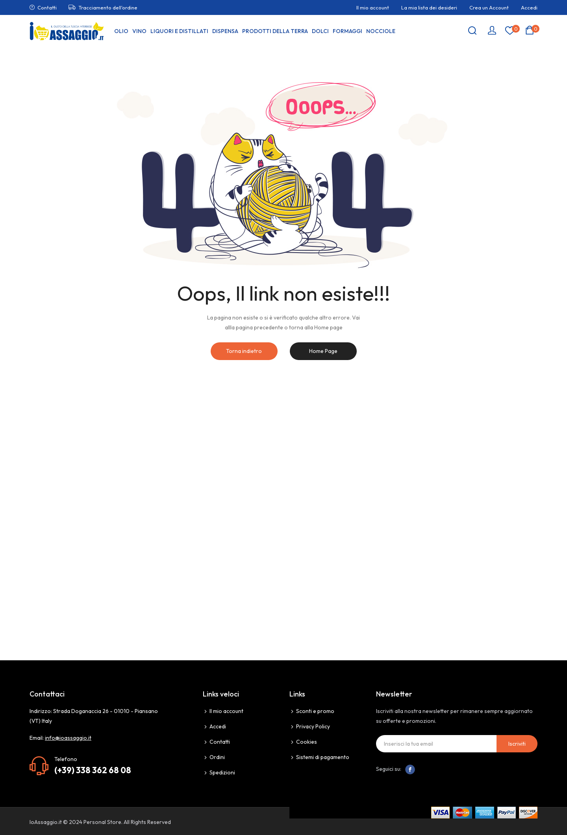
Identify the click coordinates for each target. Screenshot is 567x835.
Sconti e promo (315, 711)
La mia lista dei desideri (429, 7)
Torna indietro (244, 351)
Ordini (217, 757)
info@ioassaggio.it (68, 737)
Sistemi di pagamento (322, 757)
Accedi (529, 7)
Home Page (323, 351)
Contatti (47, 7)
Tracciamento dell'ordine (107, 7)
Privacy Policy (313, 726)
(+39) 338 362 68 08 (92, 770)
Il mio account (372, 7)
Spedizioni (222, 772)
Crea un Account (489, 7)
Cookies (306, 741)
